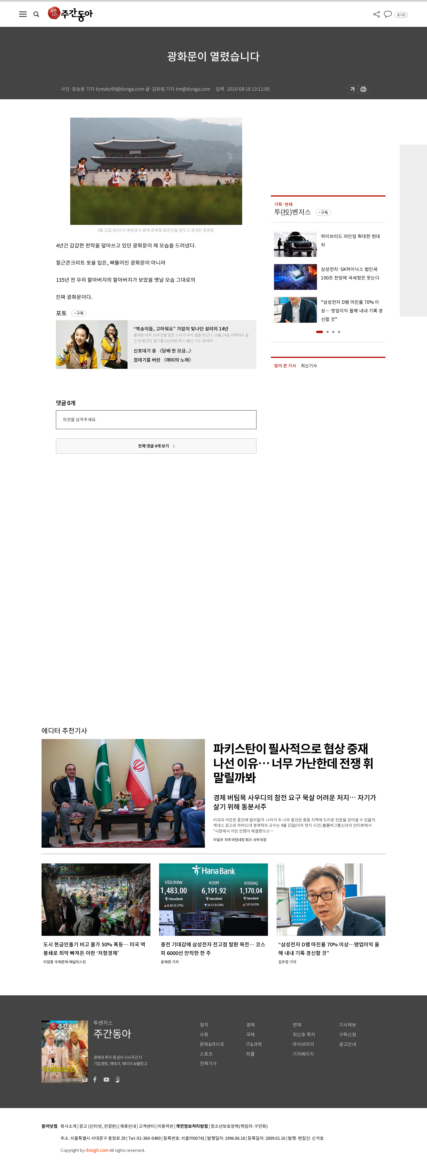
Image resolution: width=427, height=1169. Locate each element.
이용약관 (165, 1126)
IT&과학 (254, 1044)
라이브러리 (303, 1044)
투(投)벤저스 (292, 212)
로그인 (401, 15)
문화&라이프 (212, 1044)
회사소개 (68, 1126)
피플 (250, 1054)
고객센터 (147, 1126)
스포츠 (206, 1054)
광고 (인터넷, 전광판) (98, 1126)
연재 (297, 1025)
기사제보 (347, 1025)
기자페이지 (303, 1054)
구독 (80, 313)
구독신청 (347, 1034)
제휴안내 (128, 1126)
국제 (250, 1034)
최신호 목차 (304, 1034)
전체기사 (208, 1063)
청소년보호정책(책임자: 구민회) (239, 1126)
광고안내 (347, 1044)
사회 (204, 1034)
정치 (204, 1025)
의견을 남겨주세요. (80, 419)
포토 (61, 313)
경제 (250, 1025)
